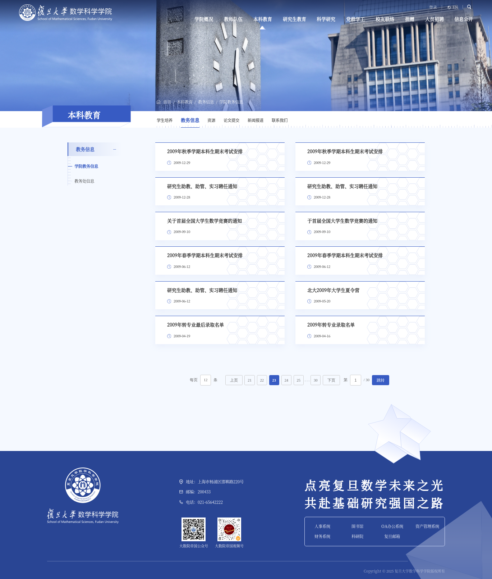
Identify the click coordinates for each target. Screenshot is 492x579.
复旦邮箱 (392, 536)
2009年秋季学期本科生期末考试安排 (205, 151)
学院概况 (203, 19)
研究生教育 (294, 19)
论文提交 (231, 120)
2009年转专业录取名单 (331, 324)
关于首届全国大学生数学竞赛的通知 (204, 220)
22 (262, 380)
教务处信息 (84, 181)
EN (455, 7)
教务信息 (206, 102)
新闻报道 (255, 120)
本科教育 (262, 19)
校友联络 (385, 19)
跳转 (381, 380)
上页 (234, 380)
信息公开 (463, 19)
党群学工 (355, 19)
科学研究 (326, 19)
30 (316, 380)
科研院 (357, 536)
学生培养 (165, 120)
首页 (167, 102)
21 (250, 380)
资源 (211, 120)
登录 (433, 7)
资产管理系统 (427, 526)
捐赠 (409, 19)
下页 (331, 380)
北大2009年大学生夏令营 (333, 290)
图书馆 (357, 526)
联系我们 (280, 120)
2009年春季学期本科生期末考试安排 (205, 255)
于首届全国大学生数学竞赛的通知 (342, 220)
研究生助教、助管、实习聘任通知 (202, 186)
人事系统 (322, 526)
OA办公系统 (392, 526)
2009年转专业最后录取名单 (195, 324)
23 (274, 380)
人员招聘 (434, 19)
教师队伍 (233, 19)
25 (299, 380)
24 (286, 380)
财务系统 (322, 536)
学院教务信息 (231, 102)
